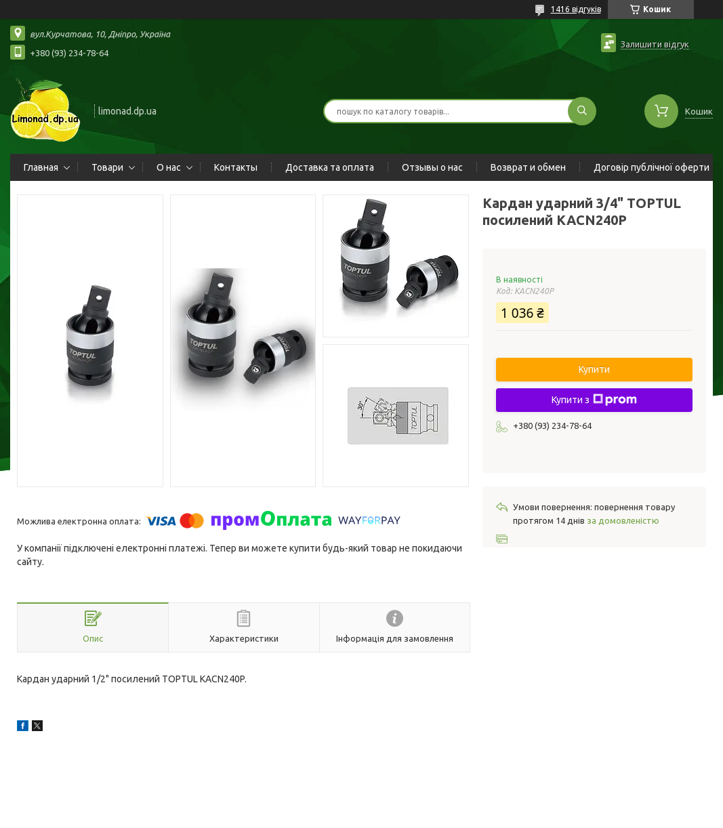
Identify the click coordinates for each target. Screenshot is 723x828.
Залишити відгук (655, 44)
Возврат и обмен (528, 167)
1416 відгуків (576, 9)
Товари (107, 167)
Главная (41, 167)
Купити (594, 369)
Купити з (594, 400)
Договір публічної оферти (651, 167)
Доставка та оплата (329, 167)
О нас (169, 167)
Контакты (235, 167)
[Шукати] (582, 111)
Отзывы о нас (432, 167)
